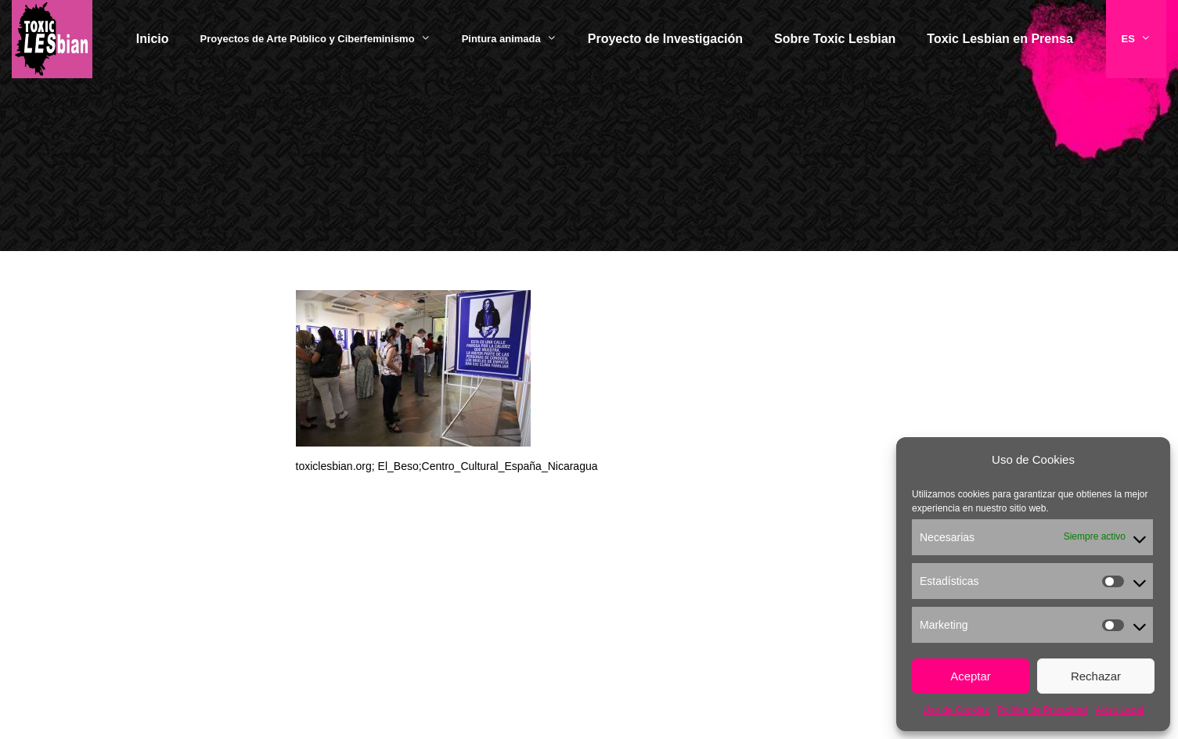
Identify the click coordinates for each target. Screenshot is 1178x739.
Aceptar (970, 676)
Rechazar (1096, 676)
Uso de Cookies (956, 710)
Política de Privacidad (1042, 710)
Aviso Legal (1119, 710)
